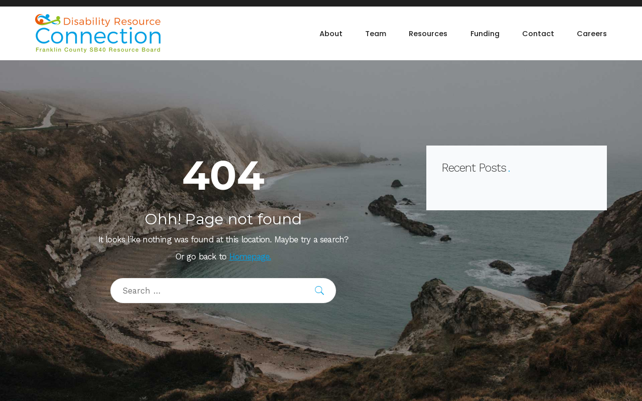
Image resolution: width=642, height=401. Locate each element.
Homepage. (250, 256)
